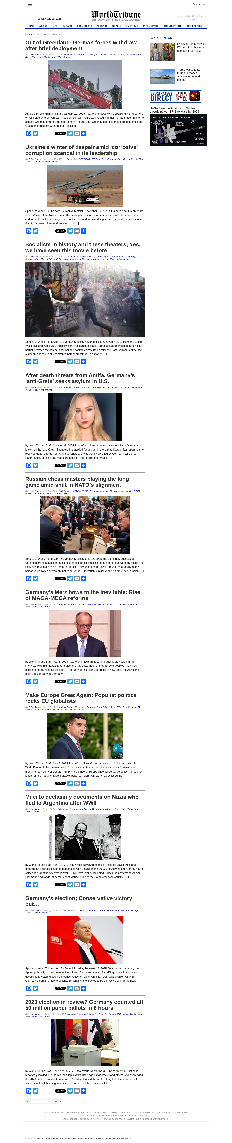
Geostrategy (130, 256)
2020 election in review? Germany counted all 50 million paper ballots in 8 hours (84, 1005)
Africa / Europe (71, 387)
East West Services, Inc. (94, 1112)
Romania (132, 707)
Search (199, 4)
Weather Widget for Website (190, 16)
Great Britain (103, 707)
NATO (52, 259)
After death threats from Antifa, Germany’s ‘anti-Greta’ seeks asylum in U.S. (80, 378)
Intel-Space (151, 26)
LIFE (54, 26)
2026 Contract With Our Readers (61, 1112)
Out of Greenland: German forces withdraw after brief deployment (81, 45)
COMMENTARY (86, 159)
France (105, 491)
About (43, 26)
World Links (37, 57)
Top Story (38, 709)
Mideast (102, 26)
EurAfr (67, 26)
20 (50, 1101)
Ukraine (37, 161)
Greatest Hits (172, 26)
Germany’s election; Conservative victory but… (78, 901)
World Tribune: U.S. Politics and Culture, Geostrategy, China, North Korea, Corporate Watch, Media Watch (82, 1138)
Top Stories (194, 26)
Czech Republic (103, 256)
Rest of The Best (116, 54)
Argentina (74, 809)
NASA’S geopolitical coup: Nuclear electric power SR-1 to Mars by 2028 (174, 110)
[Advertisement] (178, 181)
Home (28, 34)
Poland (59, 259)
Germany (90, 54)
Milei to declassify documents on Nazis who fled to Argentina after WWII (82, 800)
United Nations (49, 161)
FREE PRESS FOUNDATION (174, 1112)
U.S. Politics (108, 259)
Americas (132, 26)
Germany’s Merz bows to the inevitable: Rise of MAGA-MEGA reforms (82, 595)
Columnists (84, 26)
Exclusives (79, 54)
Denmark (68, 54)
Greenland (101, 54)
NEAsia (116, 26)
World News (50, 57)
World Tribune (64, 57)
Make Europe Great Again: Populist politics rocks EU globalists (81, 698)
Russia (134, 159)
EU (95, 910)
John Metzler (123, 159)
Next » (58, 1101)
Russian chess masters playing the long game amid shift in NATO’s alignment (77, 482)
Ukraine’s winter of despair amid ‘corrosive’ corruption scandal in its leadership (81, 150)
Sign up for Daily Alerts (147, 1112)
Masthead (125, 1112)
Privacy (114, 1112)
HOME (31, 26)
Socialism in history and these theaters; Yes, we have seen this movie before (82, 247)
